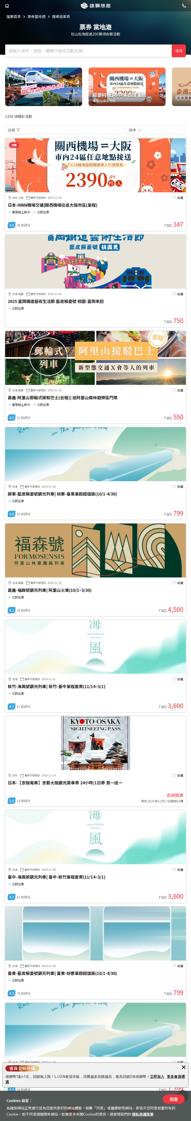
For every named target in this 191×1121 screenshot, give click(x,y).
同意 (174, 1099)
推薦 (14, 145)
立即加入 (157, 1077)
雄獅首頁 (13, 16)
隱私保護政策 (143, 1114)
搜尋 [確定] (179, 51)
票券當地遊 (36, 16)
